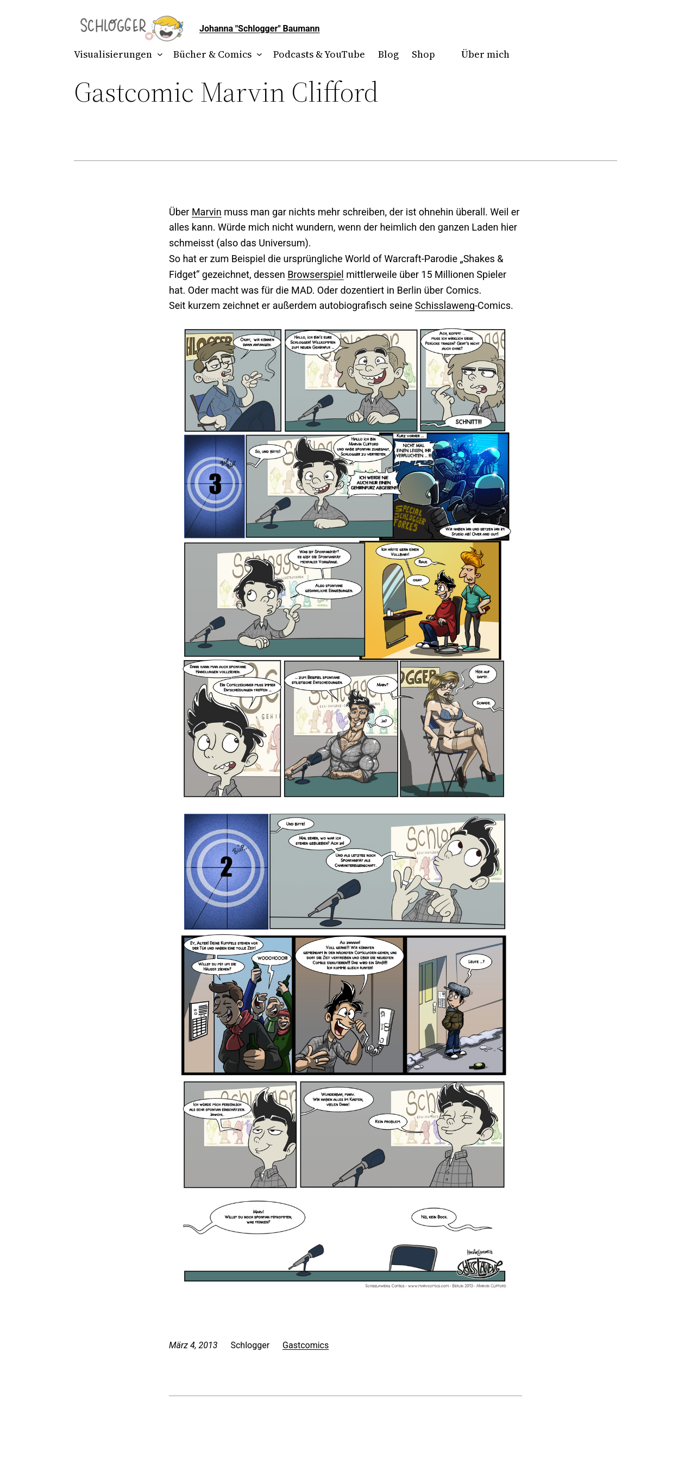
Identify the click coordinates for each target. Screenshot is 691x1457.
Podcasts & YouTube (319, 54)
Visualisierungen (113, 54)
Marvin (207, 212)
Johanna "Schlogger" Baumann (259, 28)
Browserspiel (315, 274)
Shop (423, 54)
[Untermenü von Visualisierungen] (158, 55)
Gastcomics (305, 1345)
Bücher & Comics (212, 54)
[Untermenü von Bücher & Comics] (257, 55)
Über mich (485, 54)
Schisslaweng (445, 305)
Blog (388, 54)
